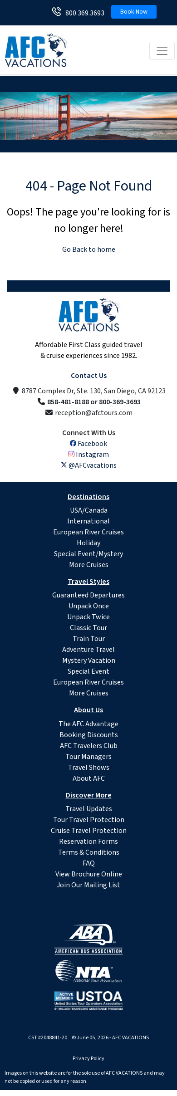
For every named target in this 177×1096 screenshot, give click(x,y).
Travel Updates (88, 809)
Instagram (88, 455)
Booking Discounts (88, 735)
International (88, 521)
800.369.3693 (82, 13)
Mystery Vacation (88, 660)
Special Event (88, 671)
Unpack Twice (88, 617)
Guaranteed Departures (88, 595)
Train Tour (89, 639)
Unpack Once (89, 606)
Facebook (88, 444)
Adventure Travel (88, 650)
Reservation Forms (88, 841)
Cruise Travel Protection (89, 831)
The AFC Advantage (88, 724)
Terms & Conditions (88, 852)
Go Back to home (88, 249)
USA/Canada (89, 510)
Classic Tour (88, 628)
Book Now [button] (134, 11)
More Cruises (88, 565)
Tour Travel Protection (88, 820)
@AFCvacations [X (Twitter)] (89, 465)
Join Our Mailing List (88, 885)
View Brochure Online (88, 874)
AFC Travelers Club (89, 746)
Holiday (88, 543)
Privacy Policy (88, 1058)
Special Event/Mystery (88, 554)
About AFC (89, 778)
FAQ (89, 863)
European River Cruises (88, 532)
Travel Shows (88, 768)
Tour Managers (88, 757)
